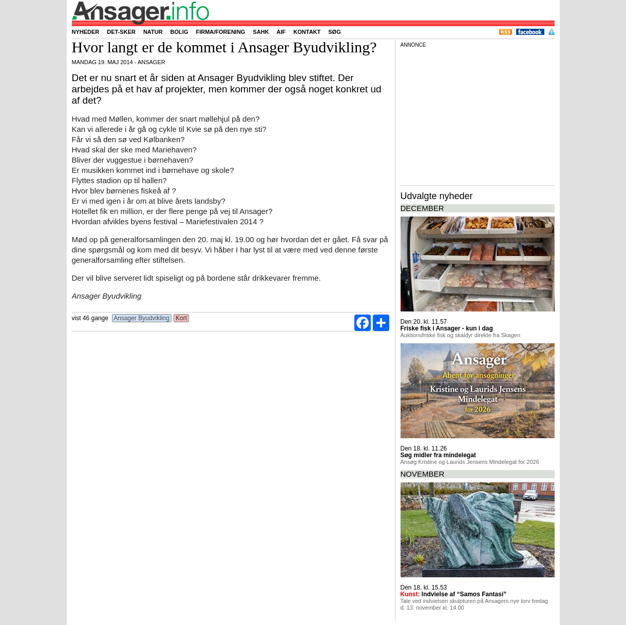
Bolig (179, 32)
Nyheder (86, 32)
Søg (334, 32)
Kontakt (306, 32)
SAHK (261, 32)
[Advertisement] (478, 115)
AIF (281, 32)
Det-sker (121, 32)
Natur (153, 32)
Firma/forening (220, 32)
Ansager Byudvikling (142, 318)
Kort (181, 318)
